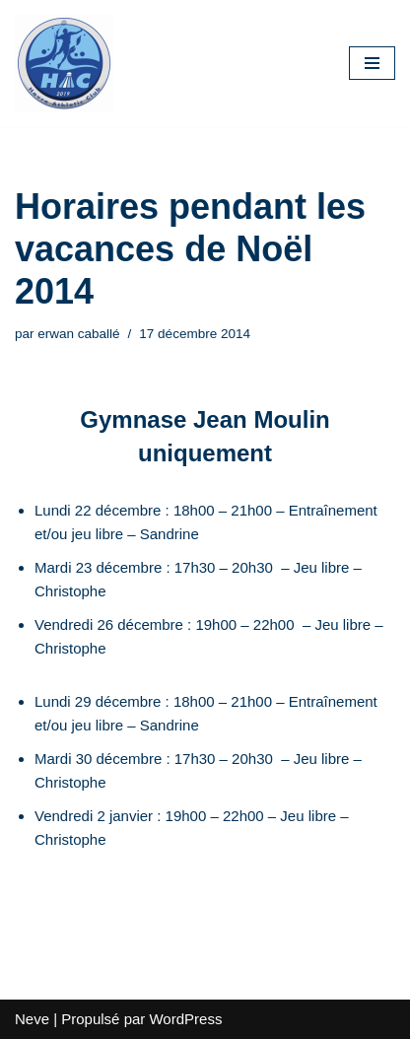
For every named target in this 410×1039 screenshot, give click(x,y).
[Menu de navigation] (372, 63)
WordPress (185, 1018)
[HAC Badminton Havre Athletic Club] (64, 63)
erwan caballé (78, 333)
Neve (32, 1018)
